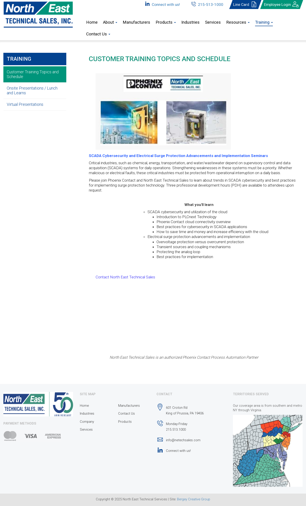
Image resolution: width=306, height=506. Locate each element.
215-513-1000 (206, 3)
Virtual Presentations (25, 104)
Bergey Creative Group (193, 499)
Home (92, 22)
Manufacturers (136, 22)
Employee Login (281, 4)
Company (87, 422)
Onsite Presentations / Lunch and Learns (32, 90)
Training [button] (264, 22)
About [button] (110, 22)
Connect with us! (162, 3)
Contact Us (126, 413)
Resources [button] (238, 22)
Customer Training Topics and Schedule (33, 74)
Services (213, 22)
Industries (190, 22)
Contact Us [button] (98, 34)
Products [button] (166, 22)
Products (125, 422)
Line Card (245, 4)
